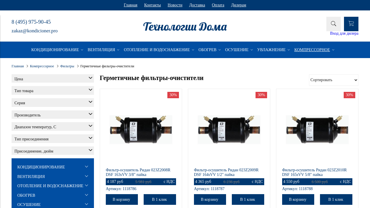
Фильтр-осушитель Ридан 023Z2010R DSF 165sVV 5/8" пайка (314, 172)
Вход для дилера (344, 33)
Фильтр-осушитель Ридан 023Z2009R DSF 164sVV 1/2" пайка (226, 172)
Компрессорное (42, 66)
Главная (130, 5)
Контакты (152, 5)
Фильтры (67, 66)
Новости (175, 5)
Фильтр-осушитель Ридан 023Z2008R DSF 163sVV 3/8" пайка (138, 172)
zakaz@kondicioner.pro (35, 31)
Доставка (197, 5)
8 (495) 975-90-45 (31, 22)
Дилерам (238, 5)
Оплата (218, 5)
